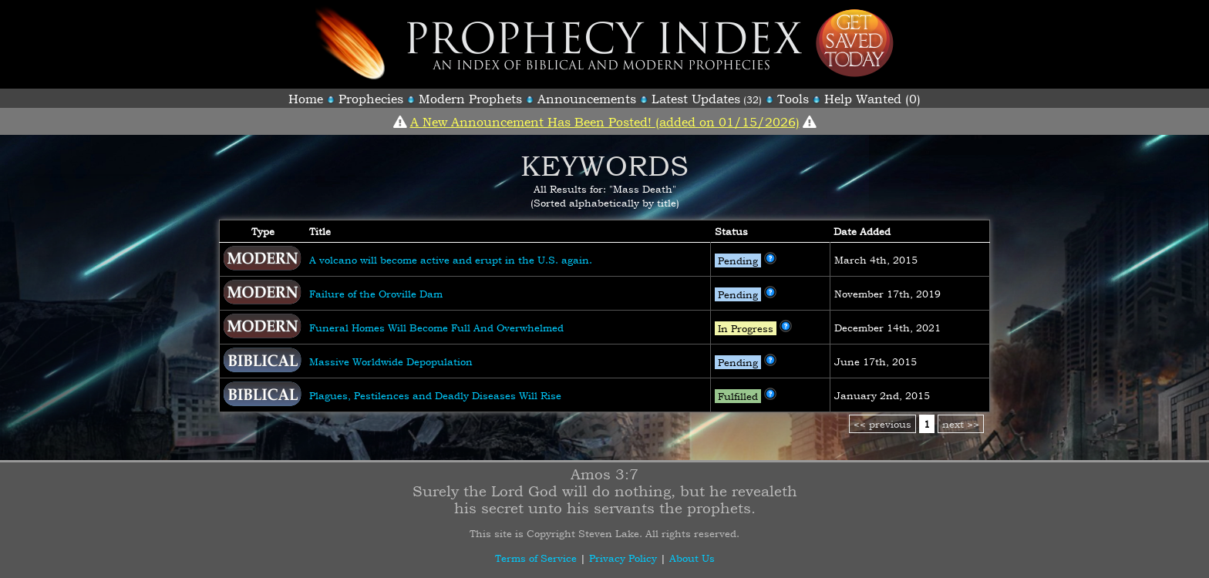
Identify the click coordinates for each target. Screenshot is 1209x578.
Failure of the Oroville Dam (376, 294)
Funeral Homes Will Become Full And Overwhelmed (436, 327)
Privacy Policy (623, 558)
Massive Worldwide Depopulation (391, 361)
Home (305, 98)
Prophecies (370, 98)
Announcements (586, 98)
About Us (692, 558)
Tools (793, 98)
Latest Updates (696, 98)
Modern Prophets (470, 98)
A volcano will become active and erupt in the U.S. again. (450, 260)
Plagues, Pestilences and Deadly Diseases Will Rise (435, 395)
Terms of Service (536, 558)
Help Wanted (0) (872, 98)
